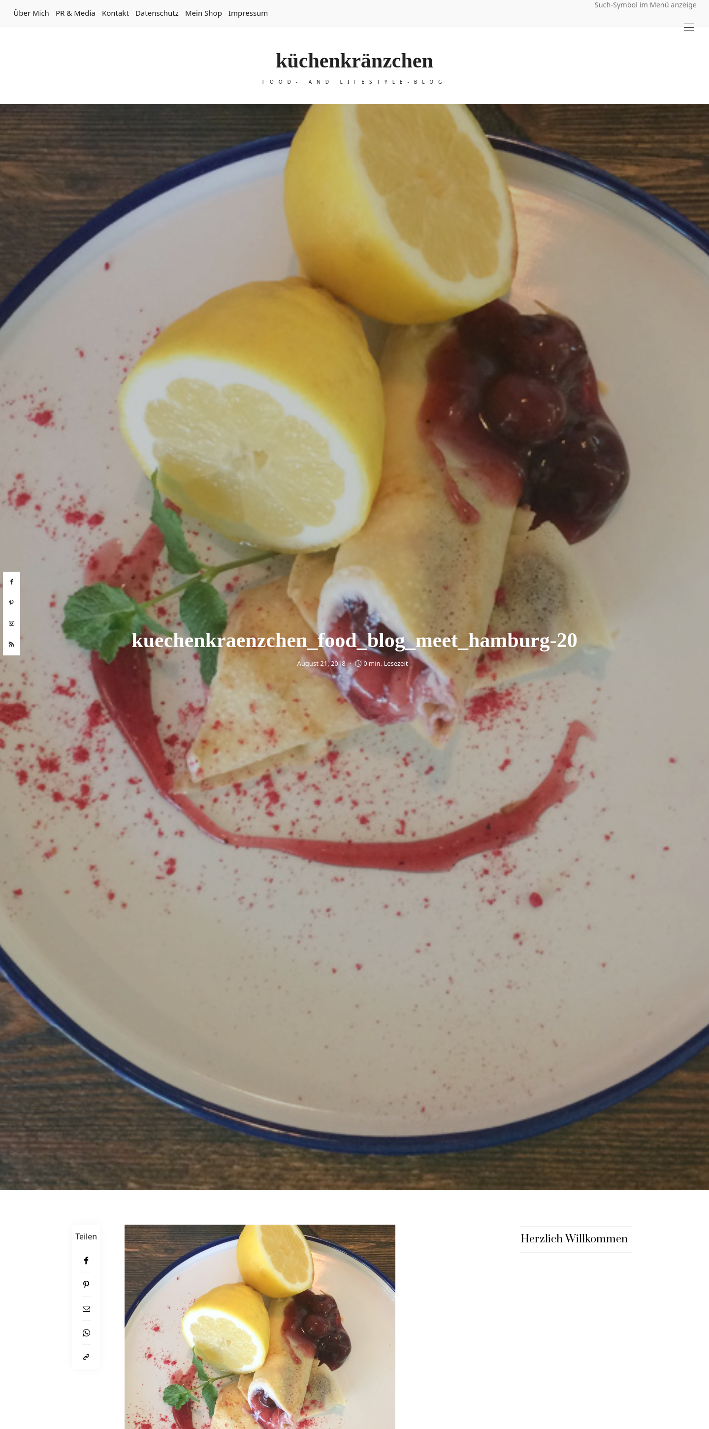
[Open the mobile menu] (688, 27)
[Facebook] (86, 1260)
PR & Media (76, 13)
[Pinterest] (86, 1284)
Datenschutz (157, 13)
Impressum (248, 13)
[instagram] (11, 624)
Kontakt (115, 13)
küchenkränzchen (354, 60)
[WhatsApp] (86, 1333)
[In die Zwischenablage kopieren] (86, 1357)
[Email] (86, 1309)
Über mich (31, 13)
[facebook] (11, 582)
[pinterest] (11, 602)
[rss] (11, 644)
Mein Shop (203, 13)
